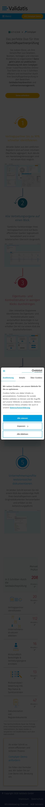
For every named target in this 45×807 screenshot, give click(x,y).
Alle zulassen (22, 418)
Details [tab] (22, 378)
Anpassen (22, 426)
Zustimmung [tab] (8, 378)
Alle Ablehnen (22, 434)
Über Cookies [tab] (36, 378)
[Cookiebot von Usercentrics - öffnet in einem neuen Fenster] (32, 371)
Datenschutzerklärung (20, 408)
